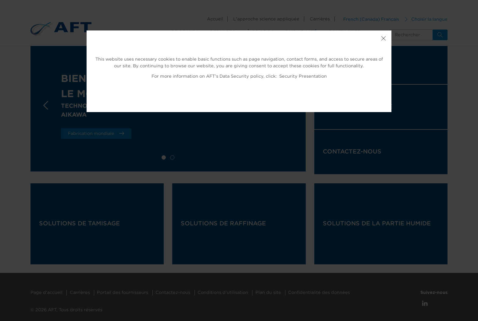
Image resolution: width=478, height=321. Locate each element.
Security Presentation (303, 76)
